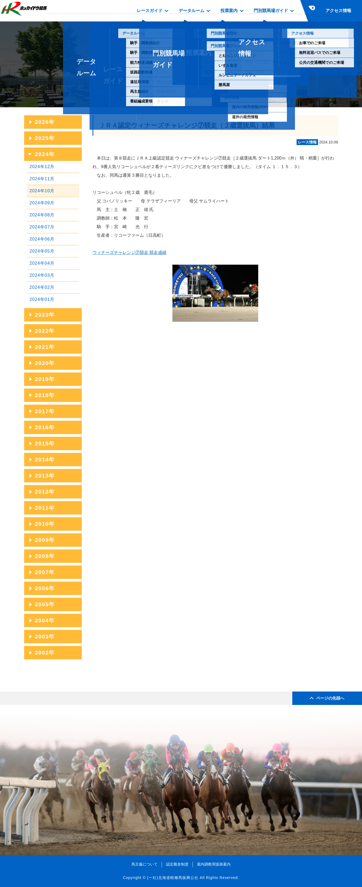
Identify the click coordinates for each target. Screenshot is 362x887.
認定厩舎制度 (177, 864)
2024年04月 (41, 263)
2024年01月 (41, 299)
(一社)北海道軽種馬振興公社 (172, 877)
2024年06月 (41, 239)
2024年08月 (41, 215)
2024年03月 (41, 275)
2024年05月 (41, 251)
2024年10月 (41, 191)
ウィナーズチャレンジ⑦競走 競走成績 (130, 252)
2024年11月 (41, 178)
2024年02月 (41, 287)
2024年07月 (41, 227)
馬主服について (144, 864)
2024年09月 (41, 203)
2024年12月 (41, 166)
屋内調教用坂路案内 (214, 864)
